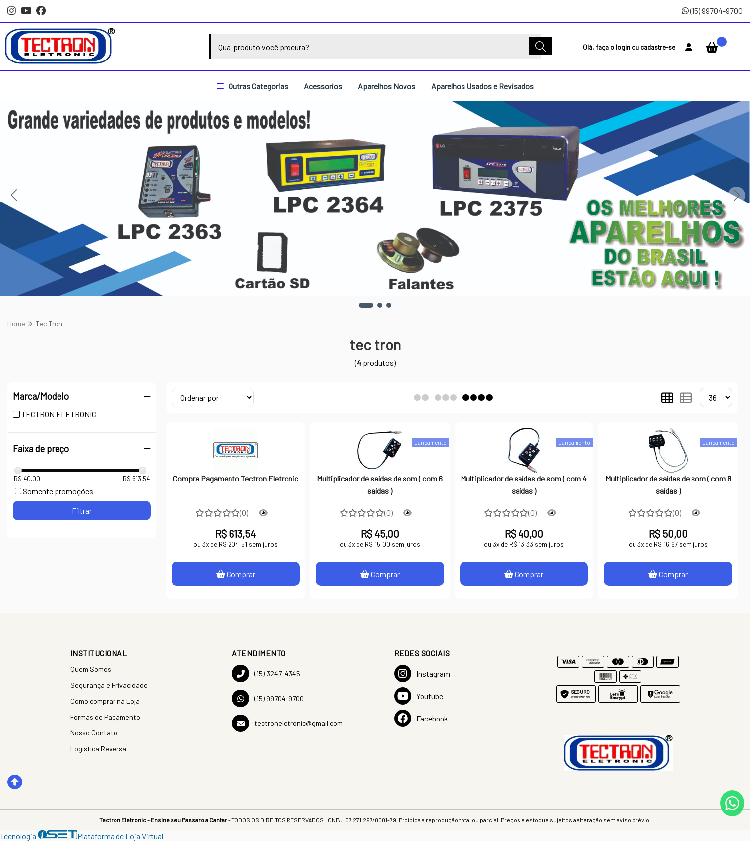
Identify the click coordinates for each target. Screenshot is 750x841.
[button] (366, 305)
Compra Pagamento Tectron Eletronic (235, 478)
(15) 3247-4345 (266, 673)
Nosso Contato (93, 732)
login (624, 47)
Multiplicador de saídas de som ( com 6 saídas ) (380, 484)
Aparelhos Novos (386, 86)
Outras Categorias (252, 86)
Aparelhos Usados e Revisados (482, 86)
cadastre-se (657, 47)
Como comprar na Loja (105, 701)
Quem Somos (90, 669)
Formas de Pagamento (105, 717)
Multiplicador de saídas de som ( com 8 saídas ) (668, 484)
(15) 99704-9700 (712, 10)
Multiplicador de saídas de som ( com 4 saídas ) (524, 484)
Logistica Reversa (98, 748)
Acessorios (323, 86)
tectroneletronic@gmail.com (287, 723)
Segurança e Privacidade (109, 685)
